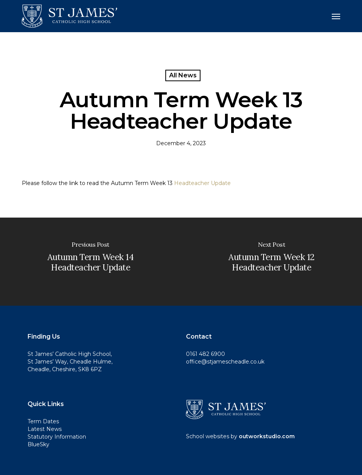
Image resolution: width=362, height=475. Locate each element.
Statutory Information (57, 436)
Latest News (45, 429)
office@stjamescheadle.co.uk (225, 361)
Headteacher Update (202, 183)
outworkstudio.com (267, 436)
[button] (336, 16)
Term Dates (43, 421)
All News (183, 75)
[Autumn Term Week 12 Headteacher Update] (271, 262)
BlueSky (38, 444)
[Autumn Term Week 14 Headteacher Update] (90, 262)
